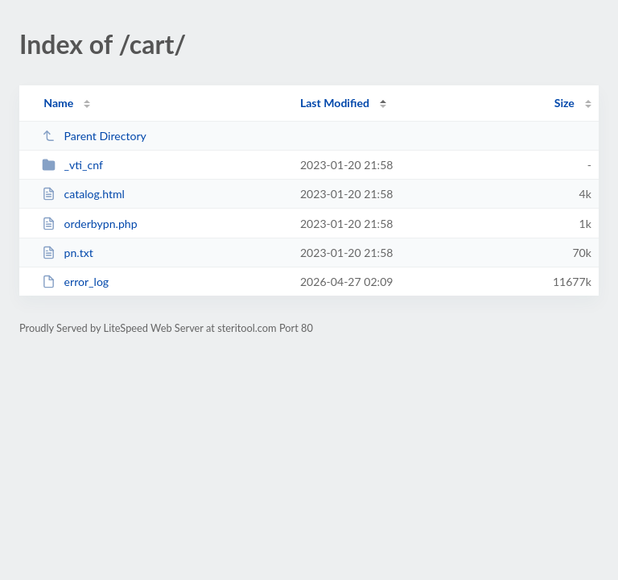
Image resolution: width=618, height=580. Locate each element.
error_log (75, 281)
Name (58, 103)
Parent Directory (94, 136)
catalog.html (83, 194)
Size (564, 103)
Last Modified (334, 103)
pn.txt (67, 252)
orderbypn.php (89, 223)
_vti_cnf (72, 165)
